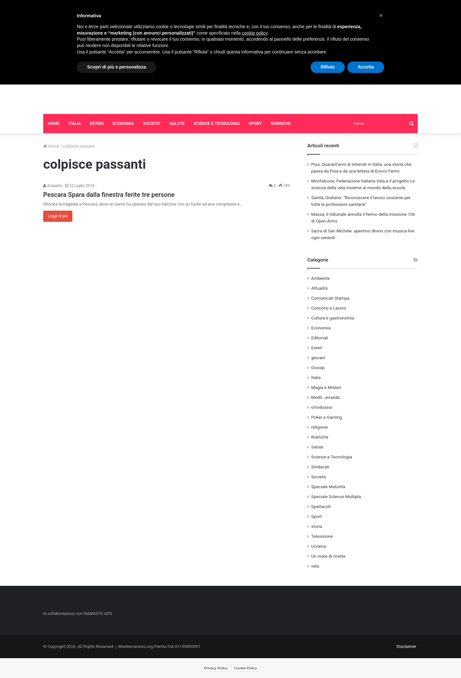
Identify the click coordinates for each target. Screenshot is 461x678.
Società (318, 476)
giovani (318, 357)
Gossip (318, 367)
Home (51, 146)
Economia (321, 327)
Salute (317, 446)
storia (316, 526)
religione (319, 427)
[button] (381, 15)
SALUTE (176, 123)
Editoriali (319, 337)
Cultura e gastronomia (332, 317)
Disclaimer (406, 646)
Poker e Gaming (326, 417)
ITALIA (75, 123)
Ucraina (318, 546)
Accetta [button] (366, 66)
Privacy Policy (216, 668)
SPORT (255, 123)
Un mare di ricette (328, 556)
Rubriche (319, 437)
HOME (54, 123)
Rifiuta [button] (328, 66)
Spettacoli (321, 506)
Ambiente (320, 278)
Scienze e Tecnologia (331, 456)
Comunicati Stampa (330, 298)
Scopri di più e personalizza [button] (116, 66)
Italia (316, 377)
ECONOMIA (123, 123)
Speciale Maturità (328, 486)
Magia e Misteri (326, 387)
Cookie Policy (245, 668)
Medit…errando (325, 397)
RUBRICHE (281, 123)
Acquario (52, 185)
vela (315, 566)
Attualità (319, 288)
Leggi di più (58, 216)
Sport (316, 516)
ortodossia (321, 407)
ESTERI (97, 123)
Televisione (322, 536)
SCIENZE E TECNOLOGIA (217, 123)
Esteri (316, 347)
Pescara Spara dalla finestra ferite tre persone (109, 194)
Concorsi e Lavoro (328, 308)
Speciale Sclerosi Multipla (336, 496)
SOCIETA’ (152, 123)
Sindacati (320, 466)
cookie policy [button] (254, 33)
